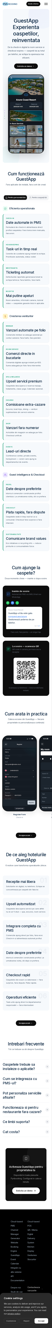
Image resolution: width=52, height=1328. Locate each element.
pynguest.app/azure (17, 616)
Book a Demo (33, 4)
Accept (41, 1321)
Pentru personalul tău (15, 197)
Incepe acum (26, 835)
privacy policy (13, 1314)
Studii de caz (17, 1292)
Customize (11, 1321)
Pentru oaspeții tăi (38, 197)
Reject (26, 1321)
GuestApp (15, 1255)
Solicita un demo (26, 66)
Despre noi (16, 1287)
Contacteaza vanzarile (35, 1289)
